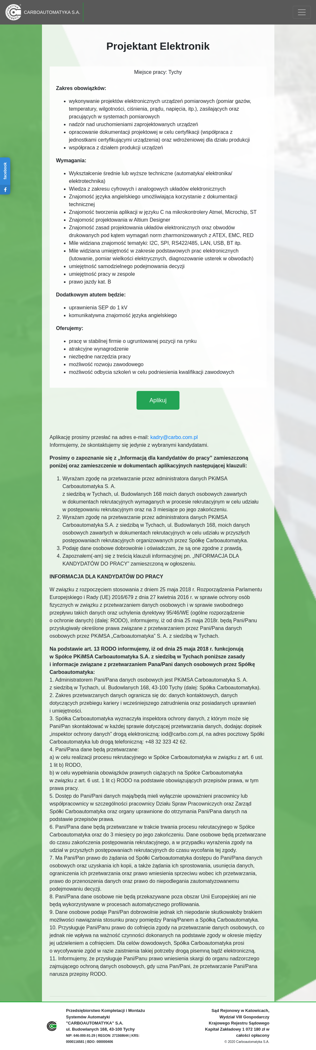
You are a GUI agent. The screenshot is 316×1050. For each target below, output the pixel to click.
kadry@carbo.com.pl (174, 437)
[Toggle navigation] (302, 12)
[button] (158, 400)
